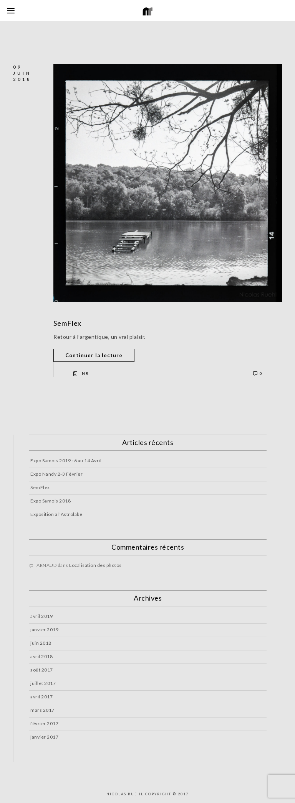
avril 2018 (41, 656)
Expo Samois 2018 (50, 501)
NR (85, 373)
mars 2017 (42, 710)
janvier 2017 (44, 737)
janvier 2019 (44, 629)
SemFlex (67, 323)
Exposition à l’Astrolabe (56, 514)
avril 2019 (41, 616)
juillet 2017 (43, 683)
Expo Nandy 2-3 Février (56, 474)
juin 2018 (40, 643)
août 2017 (41, 670)
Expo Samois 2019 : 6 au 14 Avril (65, 460)
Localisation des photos (95, 565)
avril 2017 (41, 697)
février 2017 (44, 723)
